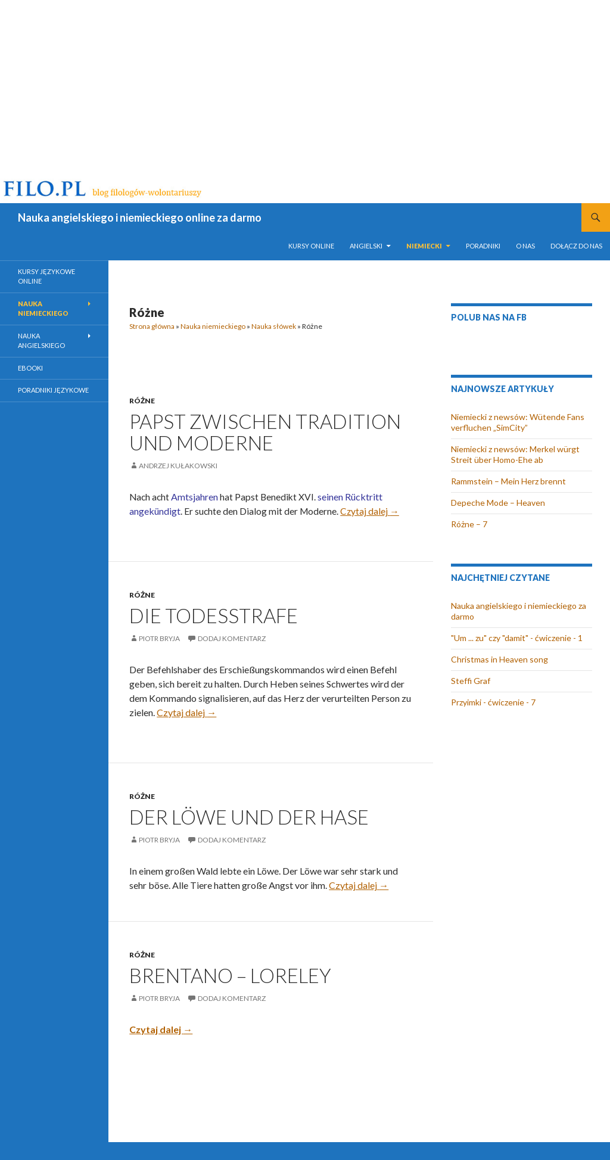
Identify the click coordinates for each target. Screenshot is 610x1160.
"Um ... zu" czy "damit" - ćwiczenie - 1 (517, 638)
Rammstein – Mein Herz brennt (508, 481)
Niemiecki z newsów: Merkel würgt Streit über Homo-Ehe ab (515, 454)
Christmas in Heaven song (499, 659)
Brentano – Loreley (230, 975)
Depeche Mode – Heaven (498, 502)
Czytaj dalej (369, 511)
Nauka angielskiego (41, 341)
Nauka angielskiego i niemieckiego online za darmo (140, 217)
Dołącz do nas (576, 246)
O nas (525, 246)
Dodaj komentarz (232, 638)
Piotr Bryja (159, 638)
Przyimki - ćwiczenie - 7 (493, 702)
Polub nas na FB (489, 317)
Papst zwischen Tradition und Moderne (265, 432)
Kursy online (311, 246)
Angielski (366, 246)
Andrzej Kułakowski (178, 465)
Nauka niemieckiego (212, 326)
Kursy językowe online (46, 276)
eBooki (30, 368)
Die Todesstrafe (213, 615)
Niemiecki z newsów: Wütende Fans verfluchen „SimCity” (517, 422)
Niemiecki (424, 246)
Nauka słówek (273, 326)
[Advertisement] (305, 89)
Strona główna (152, 326)
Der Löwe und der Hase (249, 817)
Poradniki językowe (53, 390)
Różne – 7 (469, 524)
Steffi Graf (470, 681)
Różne (142, 400)
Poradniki (483, 246)
